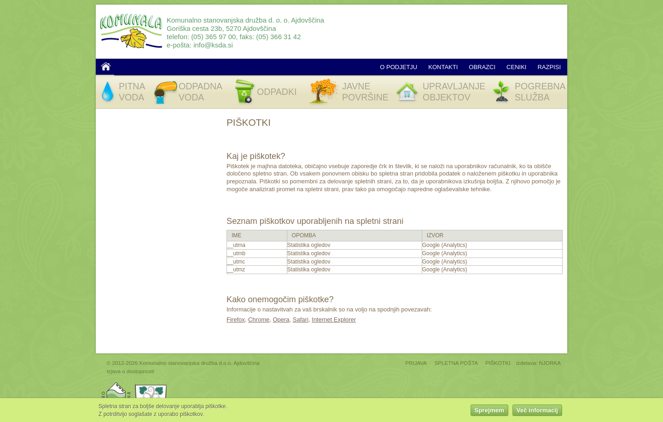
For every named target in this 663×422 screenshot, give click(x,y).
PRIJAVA (416, 363)
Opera (281, 319)
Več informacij (537, 411)
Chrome (258, 319)
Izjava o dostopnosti (130, 371)
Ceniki (516, 67)
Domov (106, 66)
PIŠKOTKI (497, 363)
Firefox (236, 319)
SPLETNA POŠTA (456, 363)
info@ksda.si (213, 45)
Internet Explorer (334, 319)
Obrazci (482, 67)
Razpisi (549, 67)
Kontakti (443, 67)
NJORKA (550, 363)
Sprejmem (489, 411)
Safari (300, 319)
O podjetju (398, 67)
